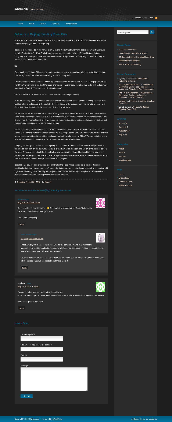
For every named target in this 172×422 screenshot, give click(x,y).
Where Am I (22, 8)
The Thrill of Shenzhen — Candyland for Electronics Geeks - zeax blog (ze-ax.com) (136, 87)
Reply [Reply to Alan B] (21, 224)
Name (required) (28, 334)
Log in (121, 174)
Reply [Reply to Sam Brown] (24, 267)
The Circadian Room (127, 49)
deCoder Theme (138, 419)
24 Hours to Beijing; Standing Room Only (41, 34)
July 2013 (123, 134)
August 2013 (124, 131)
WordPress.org (125, 185)
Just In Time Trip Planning (130, 64)
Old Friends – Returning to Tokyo (133, 53)
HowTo (43, 24)
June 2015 (123, 127)
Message (24, 365)
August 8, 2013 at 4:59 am (29, 202)
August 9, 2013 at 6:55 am (32, 238)
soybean (22, 283)
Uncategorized (71, 24)
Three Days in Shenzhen (129, 61)
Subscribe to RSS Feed (143, 18)
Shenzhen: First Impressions (141, 89)
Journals (55, 24)
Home (20, 24)
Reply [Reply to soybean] (21, 308)
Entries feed (124, 178)
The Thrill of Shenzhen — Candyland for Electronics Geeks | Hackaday (136, 94)
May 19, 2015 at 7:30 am (28, 286)
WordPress (57, 419)
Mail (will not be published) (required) (36, 345)
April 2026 (123, 123)
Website (24, 355)
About (31, 24)
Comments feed (125, 182)
